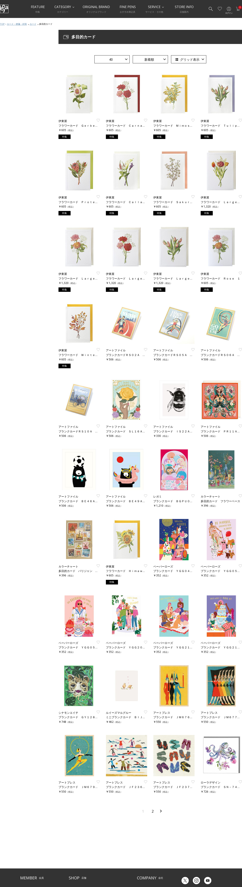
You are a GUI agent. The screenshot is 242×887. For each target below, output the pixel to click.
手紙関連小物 (13, 171)
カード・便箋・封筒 (17, 23)
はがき (9, 155)
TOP (2, 23)
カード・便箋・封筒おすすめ (22, 131)
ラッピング (11, 195)
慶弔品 (9, 179)
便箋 (7, 147)
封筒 (7, 163)
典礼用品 (10, 187)
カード (33, 23)
